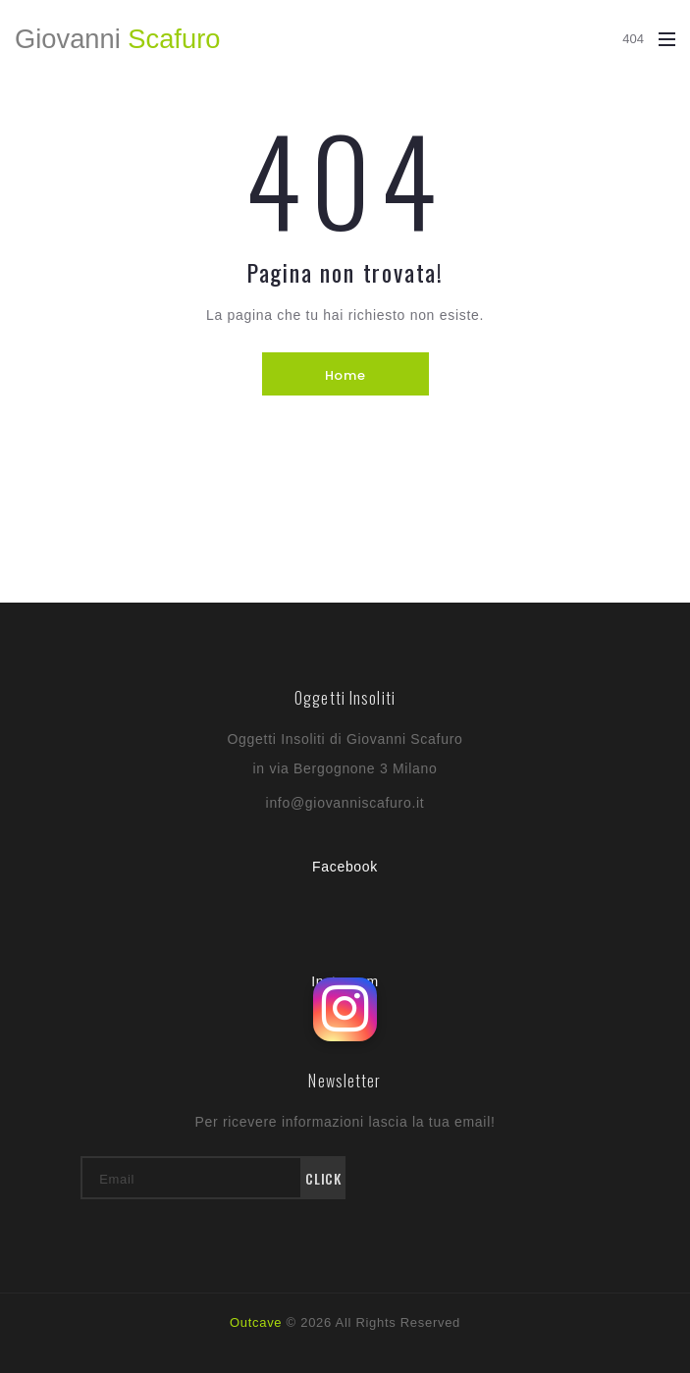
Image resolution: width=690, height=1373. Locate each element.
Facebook (345, 866)
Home (345, 375)
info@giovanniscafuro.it (345, 803)
